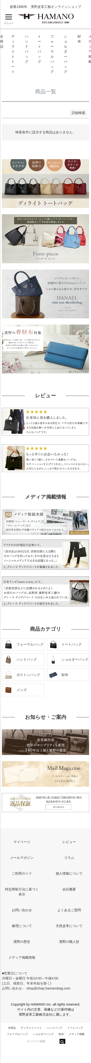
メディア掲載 (77, 1034)
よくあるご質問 (69, 910)
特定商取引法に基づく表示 (22, 891)
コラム (69, 858)
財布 (61, 1034)
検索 (62, 1041)
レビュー (69, 842)
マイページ (21, 842)
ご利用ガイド (22, 873)
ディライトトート (31, 1027)
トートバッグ (75, 1027)
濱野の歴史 (21, 942)
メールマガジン (22, 858)
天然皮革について (69, 926)
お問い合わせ (22, 910)
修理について (22, 926)
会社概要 (69, 889)
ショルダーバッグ (43, 1034)
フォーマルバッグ (17, 1034)
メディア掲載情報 (21, 957)
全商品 (1, 41)
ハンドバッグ (54, 1027)
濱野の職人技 (69, 942)
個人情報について (69, 873)
